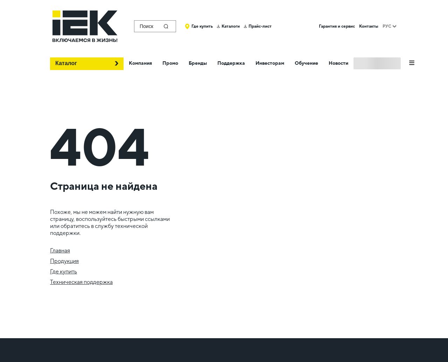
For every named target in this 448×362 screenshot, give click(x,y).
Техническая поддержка (81, 282)
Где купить (63, 271)
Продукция (64, 261)
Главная (60, 250)
